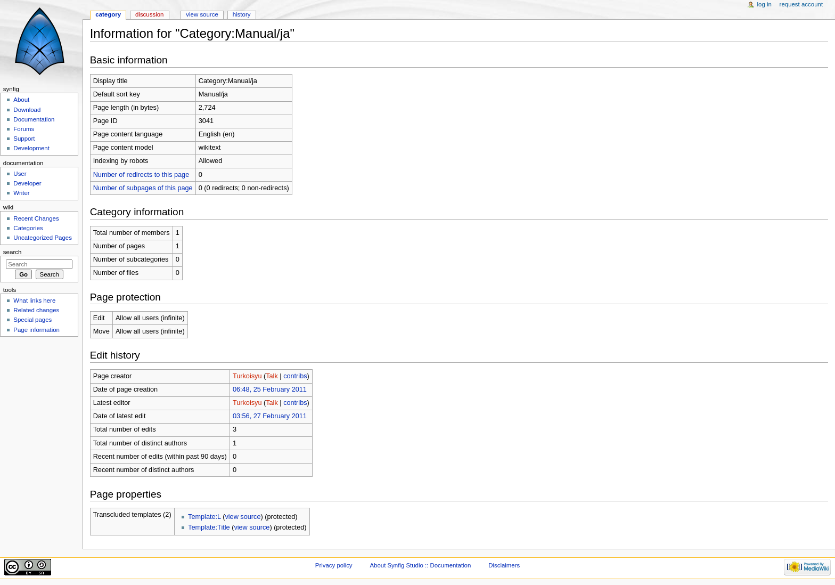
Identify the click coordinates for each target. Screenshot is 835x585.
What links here (34, 300)
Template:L (204, 517)
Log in (764, 4)
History (242, 14)
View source (202, 14)
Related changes (36, 310)
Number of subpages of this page (143, 188)
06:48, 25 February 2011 (270, 389)
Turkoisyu (247, 376)
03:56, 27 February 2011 (270, 416)
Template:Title (209, 527)
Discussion (149, 14)
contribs (295, 376)
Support (24, 138)
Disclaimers (504, 565)
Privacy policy (334, 565)
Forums (23, 129)
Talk (272, 376)
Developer (27, 183)
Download (26, 110)
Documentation (33, 119)
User (19, 173)
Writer (21, 193)
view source (242, 517)
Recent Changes (36, 218)
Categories (28, 228)
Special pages (32, 319)
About (21, 99)
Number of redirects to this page (141, 174)
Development (31, 148)
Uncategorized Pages (42, 237)
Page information (36, 330)
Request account (801, 4)
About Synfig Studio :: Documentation (420, 565)
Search (12, 252)
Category (108, 14)
